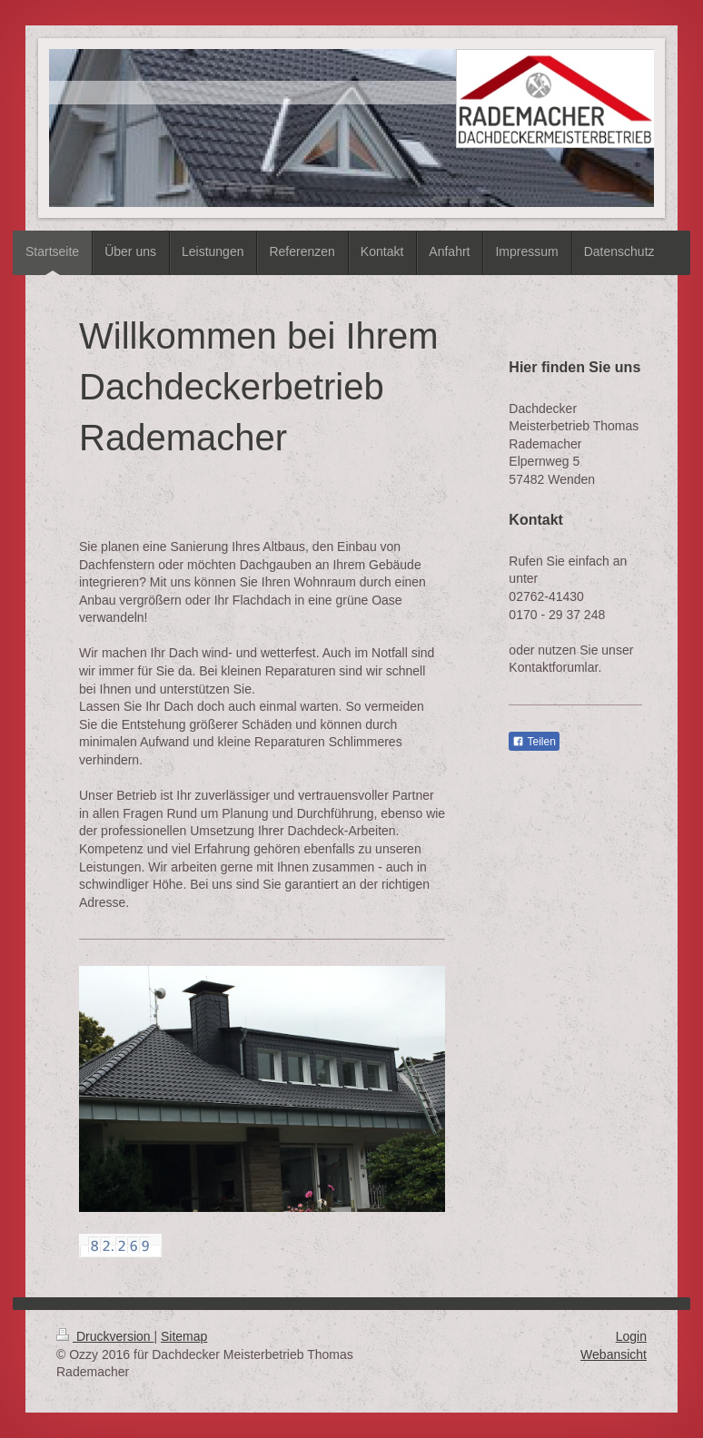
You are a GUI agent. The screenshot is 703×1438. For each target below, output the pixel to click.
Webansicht (613, 1354)
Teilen (533, 741)
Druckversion (104, 1336)
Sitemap (184, 1336)
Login (631, 1336)
